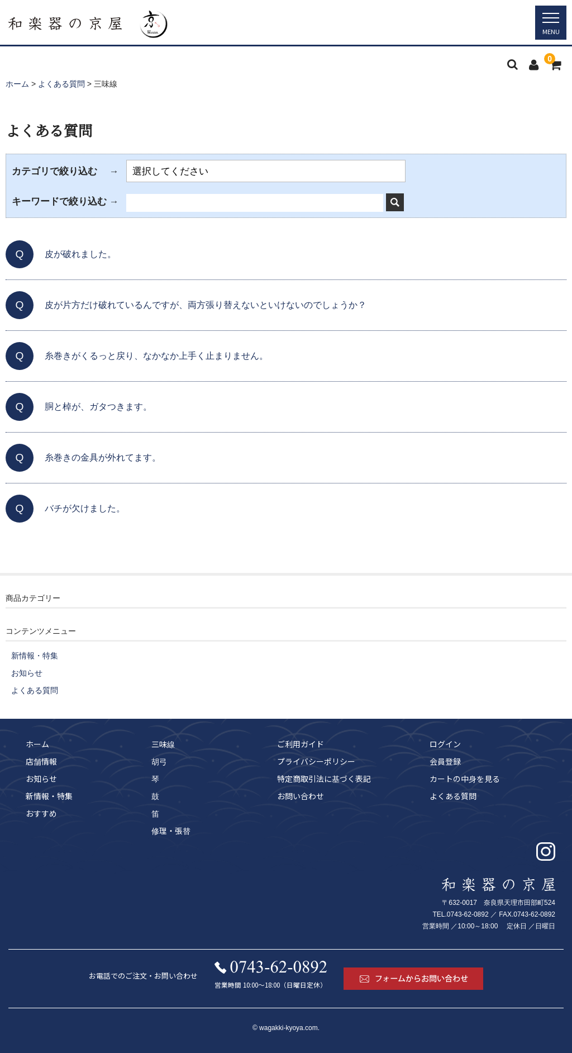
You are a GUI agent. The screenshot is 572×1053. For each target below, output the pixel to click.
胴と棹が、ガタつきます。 (98, 406)
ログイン (445, 744)
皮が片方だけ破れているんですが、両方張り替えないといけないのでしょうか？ (205, 305)
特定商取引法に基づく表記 (324, 778)
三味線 (163, 744)
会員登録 (445, 761)
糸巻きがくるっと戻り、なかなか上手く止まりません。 (156, 356)
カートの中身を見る (465, 778)
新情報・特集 (34, 655)
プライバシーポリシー (316, 761)
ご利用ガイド (300, 744)
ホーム (37, 744)
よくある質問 (34, 690)
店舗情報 (41, 761)
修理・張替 (170, 830)
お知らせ (26, 672)
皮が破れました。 (80, 254)
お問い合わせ (300, 795)
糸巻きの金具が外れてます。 (103, 457)
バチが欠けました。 (85, 508)
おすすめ (41, 813)
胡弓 (159, 761)
